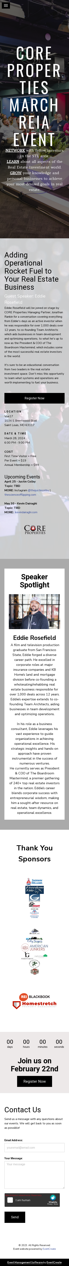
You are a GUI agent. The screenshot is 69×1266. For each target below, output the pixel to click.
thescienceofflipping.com (20, 495)
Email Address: (13, 1140)
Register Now (35, 398)
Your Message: (13, 1158)
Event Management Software (25, 1262)
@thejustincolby (38, 490)
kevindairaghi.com (26, 512)
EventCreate (49, 1249)
